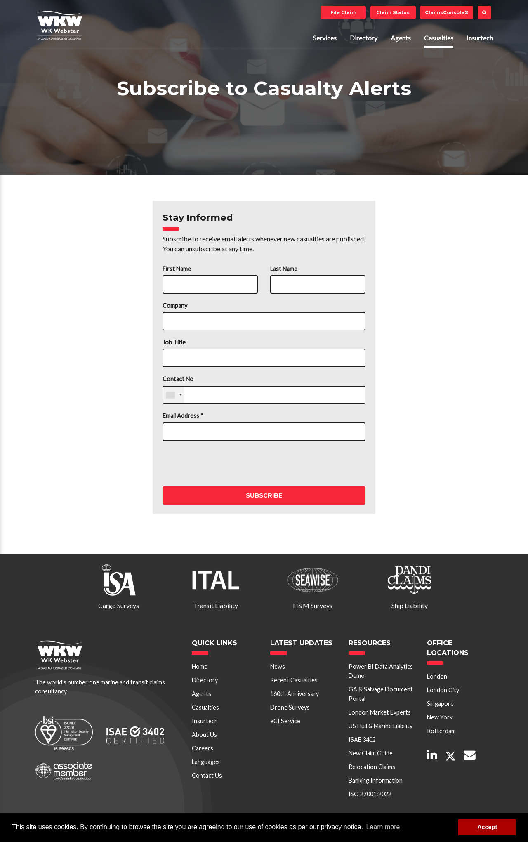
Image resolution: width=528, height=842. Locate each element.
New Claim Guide (371, 753)
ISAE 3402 (362, 739)
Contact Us (207, 775)
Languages (206, 761)
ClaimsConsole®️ (447, 12)
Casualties (438, 38)
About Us (204, 734)
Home (199, 666)
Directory (363, 38)
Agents (401, 38)
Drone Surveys (290, 707)
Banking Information (376, 780)
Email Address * (183, 415)
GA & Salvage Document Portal (381, 694)
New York (440, 717)
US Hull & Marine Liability (380, 725)
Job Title (174, 342)
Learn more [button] (383, 826)
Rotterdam (441, 730)
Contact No (178, 378)
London (437, 676)
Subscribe (264, 495)
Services (325, 38)
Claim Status (393, 12)
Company (175, 305)
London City (443, 689)
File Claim (343, 12)
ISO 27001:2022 (370, 793)
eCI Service (285, 720)
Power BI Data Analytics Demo (381, 671)
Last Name (283, 268)
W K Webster (60, 25)
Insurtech (480, 38)
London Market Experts (380, 712)
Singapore (440, 703)
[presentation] (225, 464)
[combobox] (173, 395)
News (277, 666)
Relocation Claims (372, 766)
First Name (177, 268)
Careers (202, 748)
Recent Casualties (294, 680)
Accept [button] (487, 827)
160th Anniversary (294, 693)
